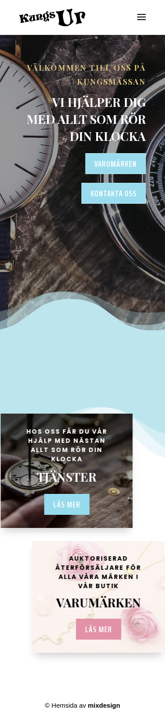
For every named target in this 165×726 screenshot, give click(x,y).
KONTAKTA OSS (114, 193)
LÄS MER (101, 629)
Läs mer (63, 504)
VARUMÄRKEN (115, 164)
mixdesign (104, 705)
